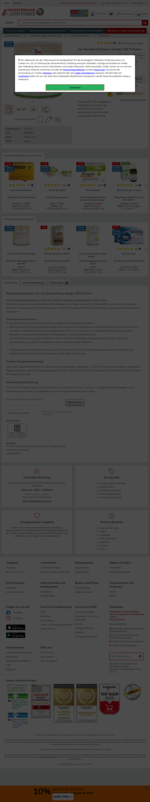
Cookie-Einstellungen (84, 69)
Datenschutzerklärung (74, 66)
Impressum (99, 66)
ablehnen (47, 69)
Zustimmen (23, 72)
